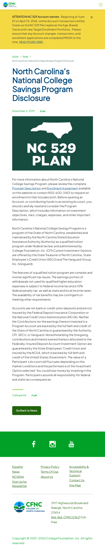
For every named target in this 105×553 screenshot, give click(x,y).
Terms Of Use (49, 471)
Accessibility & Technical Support (79, 471)
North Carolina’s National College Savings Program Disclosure (43, 61)
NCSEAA (18, 477)
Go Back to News (26, 410)
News (25, 56)
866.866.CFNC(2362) (66, 517)
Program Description (26, 188)
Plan (42, 111)
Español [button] (17, 467)
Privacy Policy (50, 467)
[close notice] (92, 17)
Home (15, 56)
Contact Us (76, 480)
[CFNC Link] (9, 4)
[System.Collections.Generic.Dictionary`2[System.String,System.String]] (33, 444)
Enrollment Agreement (62, 188)
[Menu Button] (101, 4)
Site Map (75, 485)
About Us (47, 477)
